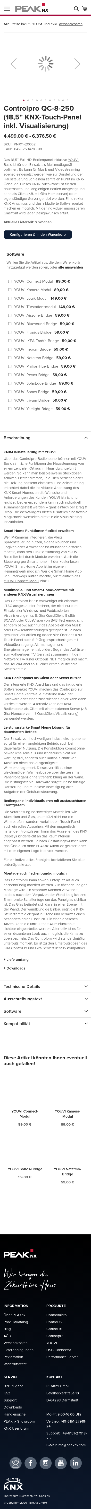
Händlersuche (14, 1414)
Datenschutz (28, 1496)
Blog (7, 1328)
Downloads (13, 1407)
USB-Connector (58, 1349)
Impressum (11, 1496)
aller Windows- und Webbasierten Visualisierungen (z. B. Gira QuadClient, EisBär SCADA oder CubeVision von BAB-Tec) (39, 615)
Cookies (44, 1496)
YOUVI (51, 1342)
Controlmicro (56, 1314)
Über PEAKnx (14, 1314)
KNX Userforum (16, 1428)
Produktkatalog (16, 1321)
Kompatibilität (17, 1023)
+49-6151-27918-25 (66, 1436)
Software (12, 1011)
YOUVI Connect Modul (21, 580)
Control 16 (54, 1328)
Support (10, 1400)
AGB (7, 1335)
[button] (13, 64)
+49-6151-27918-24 (66, 1424)
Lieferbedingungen (18, 1349)
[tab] (45, 437)
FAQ (7, 1393)
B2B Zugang (14, 1386)
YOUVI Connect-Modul (24, 1114)
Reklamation (13, 1356)
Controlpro (55, 1335)
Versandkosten (71, 23)
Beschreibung (17, 438)
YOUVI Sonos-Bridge (25, 1169)
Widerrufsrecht (15, 1363)
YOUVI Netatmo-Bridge (67, 1171)
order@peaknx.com (19, 864)
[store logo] (31, 7)
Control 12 (54, 1321)
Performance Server (62, 1356)
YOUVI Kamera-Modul (67, 1114)
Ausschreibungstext (23, 999)
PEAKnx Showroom (19, 1421)
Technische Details (22, 986)
